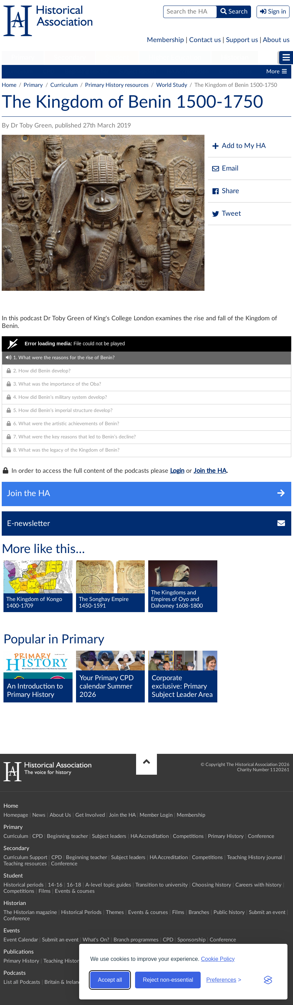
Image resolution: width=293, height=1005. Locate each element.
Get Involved (90, 815)
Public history (229, 912)
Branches (199, 912)
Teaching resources (25, 863)
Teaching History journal (254, 857)
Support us (242, 40)
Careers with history (258, 885)
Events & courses (75, 891)
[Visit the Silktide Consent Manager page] (268, 980)
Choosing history (211, 885)
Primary (22, 57)
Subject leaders (137, 71)
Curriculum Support (25, 857)
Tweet (226, 213)
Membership (165, 40)
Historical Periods (81, 912)
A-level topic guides (108, 885)
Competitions (235, 71)
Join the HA (210, 471)
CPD (49, 71)
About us (276, 40)
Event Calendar (20, 939)
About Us (60, 815)
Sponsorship (191, 939)
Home (9, 85)
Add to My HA (238, 146)
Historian (235, 57)
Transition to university (161, 885)
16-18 (74, 885)
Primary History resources (117, 85)
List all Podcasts (21, 982)
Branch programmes (136, 939)
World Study (171, 85)
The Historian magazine (30, 912)
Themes (115, 912)
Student (117, 57)
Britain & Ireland (62, 982)
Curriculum (19, 71)
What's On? (96, 939)
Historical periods (23, 885)
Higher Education (175, 57)
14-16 (55, 885)
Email (224, 168)
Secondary (70, 57)
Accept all (110, 980)
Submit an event (267, 912)
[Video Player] (146, 344)
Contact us (205, 40)
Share (225, 191)
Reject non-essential (168, 980)
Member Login (156, 815)
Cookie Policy (218, 959)
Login (177, 471)
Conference (261, 836)
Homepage (15, 815)
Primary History (226, 836)
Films (45, 891)
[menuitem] (22, 58)
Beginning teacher (87, 71)
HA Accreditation (188, 71)
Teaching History (62, 961)
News (38, 815)
